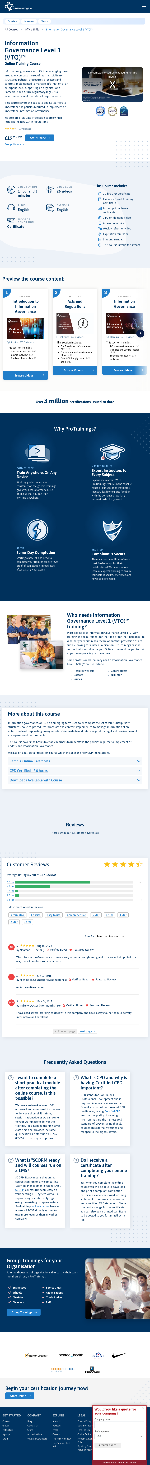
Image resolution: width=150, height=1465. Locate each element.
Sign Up (6, 1434)
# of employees (102, 1431)
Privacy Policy (84, 1421)
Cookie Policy (84, 1434)
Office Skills (32, 29)
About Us (56, 1421)
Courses (6, 1421)
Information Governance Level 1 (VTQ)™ (69, 29)
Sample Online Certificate (30, 761)
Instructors (7, 1430)
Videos (12, 21)
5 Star (10, 882)
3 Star (10, 891)
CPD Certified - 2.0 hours (29, 771)
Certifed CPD (112, 1111)
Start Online (38, 138)
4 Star (10, 886)
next (140, 333)
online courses (40, 1206)
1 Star (10, 899)
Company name (102, 1419)
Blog (29, 1421)
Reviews (29, 21)
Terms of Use (83, 1430)
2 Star (10, 895)
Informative (17, 915)
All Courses (11, 29)
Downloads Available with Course (36, 780)
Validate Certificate (37, 1438)
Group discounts (14, 144)
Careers (56, 1434)
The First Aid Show (61, 1438)
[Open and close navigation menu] (144, 6)
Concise (36, 915)
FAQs (44, 21)
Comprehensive (76, 915)
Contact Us (32, 1425)
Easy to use (54, 915)
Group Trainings (22, 1312)
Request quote (107, 1445)
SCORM (19, 1190)
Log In (5, 1438)
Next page (87, 1031)
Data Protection (85, 1425)
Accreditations (34, 1434)
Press (55, 1430)
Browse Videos (23, 375)
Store (30, 1430)
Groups (5, 1425)
